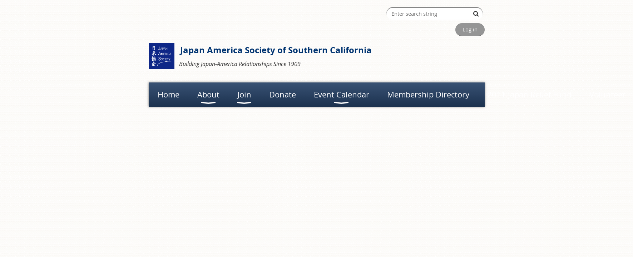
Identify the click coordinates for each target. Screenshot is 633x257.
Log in (470, 29)
